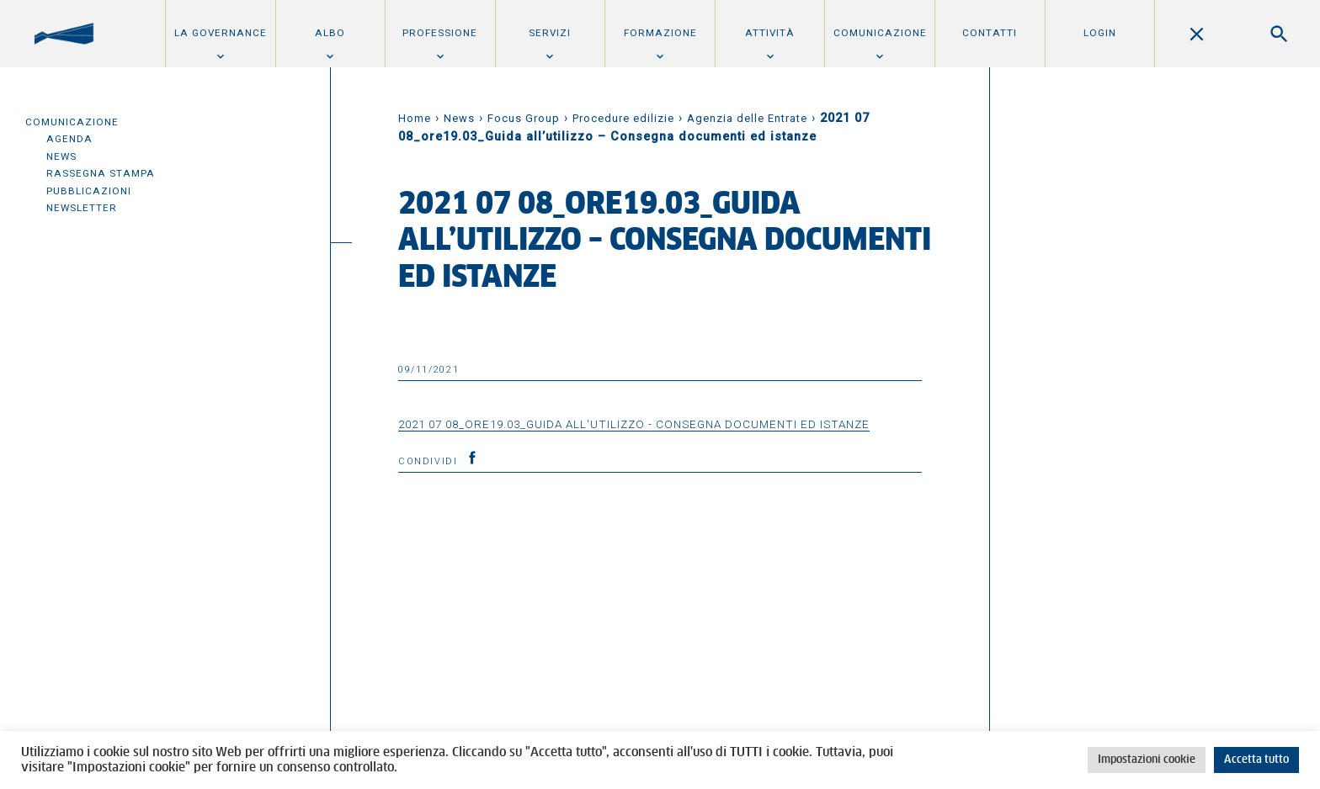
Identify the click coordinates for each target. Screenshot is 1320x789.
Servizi (550, 33)
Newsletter (81, 208)
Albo (330, 33)
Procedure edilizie (623, 118)
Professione (439, 33)
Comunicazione (880, 33)
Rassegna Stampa (100, 173)
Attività (770, 33)
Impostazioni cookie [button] (1146, 760)
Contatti (989, 33)
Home (414, 118)
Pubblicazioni (88, 191)
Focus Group (523, 118)
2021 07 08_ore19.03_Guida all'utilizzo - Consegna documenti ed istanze (634, 424)
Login (1099, 33)
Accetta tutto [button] (1256, 760)
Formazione (660, 33)
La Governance (220, 33)
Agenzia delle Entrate (747, 118)
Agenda (69, 139)
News (61, 156)
